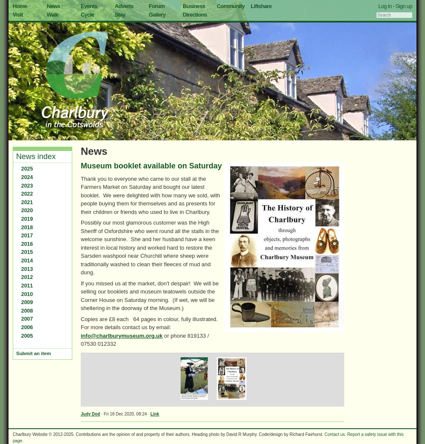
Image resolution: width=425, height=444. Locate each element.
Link (154, 414)
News (53, 6)
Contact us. (335, 434)
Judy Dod (90, 414)
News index (36, 156)
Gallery (157, 14)
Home (20, 6)
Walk (52, 14)
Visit (18, 14)
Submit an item (33, 353)
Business (194, 6)
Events (89, 6)
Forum (156, 6)
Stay (120, 14)
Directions (195, 14)
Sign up (403, 6)
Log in (385, 6)
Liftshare (261, 6)
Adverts (124, 6)
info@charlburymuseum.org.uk (122, 336)
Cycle (87, 14)
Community (231, 6)
